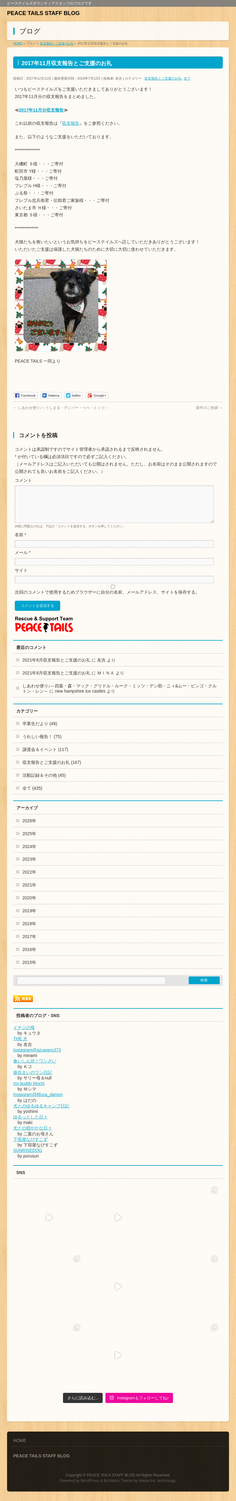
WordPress (90, 1481)
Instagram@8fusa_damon (38, 1101)
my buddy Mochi (29, 1090)
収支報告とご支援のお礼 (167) (51, 769)
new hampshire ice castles (80, 698)
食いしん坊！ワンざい (34, 1068)
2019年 (29, 918)
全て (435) (32, 795)
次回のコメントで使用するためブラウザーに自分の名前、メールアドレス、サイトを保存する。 (107, 599)
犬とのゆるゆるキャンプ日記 (41, 1113)
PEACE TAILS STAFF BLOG (43, 13)
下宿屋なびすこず (30, 1146)
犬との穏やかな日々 (32, 1135)
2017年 (29, 943)
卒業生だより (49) (39, 731)
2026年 (29, 828)
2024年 (29, 853)
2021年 (29, 892)
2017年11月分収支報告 (41, 110)
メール (22, 559)
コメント (23, 480)
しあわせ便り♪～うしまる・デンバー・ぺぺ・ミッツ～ (60, 408)
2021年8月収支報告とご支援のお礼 (56, 667)
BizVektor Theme (118, 1481)
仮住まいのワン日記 (32, 1079)
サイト (21, 577)
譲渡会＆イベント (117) (45, 756)
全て (187, 78)
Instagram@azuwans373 (37, 1057)
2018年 (29, 931)
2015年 (29, 969)
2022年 (29, 879)
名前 (20, 542)
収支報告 (70, 123)
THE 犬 (20, 1045)
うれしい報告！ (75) (41, 743)
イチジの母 (24, 1034)
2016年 (29, 956)
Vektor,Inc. (147, 1481)
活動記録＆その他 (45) (44, 782)
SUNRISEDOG (27, 1157)
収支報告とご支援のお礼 (163, 78)
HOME (19, 1440)
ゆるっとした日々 (30, 1124)
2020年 (29, 905)
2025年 (29, 841)
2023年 (29, 866)
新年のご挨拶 (209, 408)
